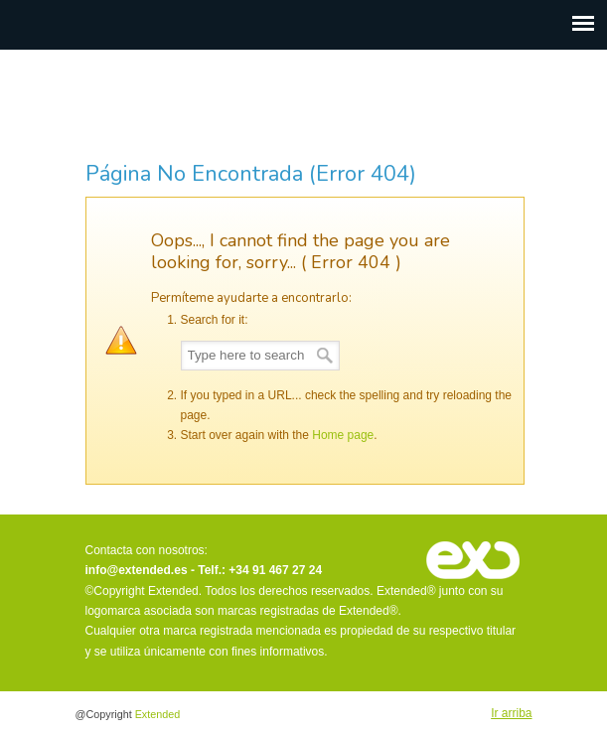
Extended (158, 714)
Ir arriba (511, 713)
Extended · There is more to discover (304, 104)
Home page (343, 435)
